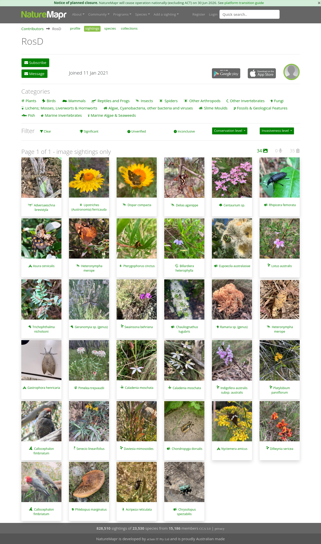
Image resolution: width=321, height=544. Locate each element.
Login (213, 14)
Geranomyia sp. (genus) (91, 327)
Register (198, 14)
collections (129, 28)
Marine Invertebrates (63, 115)
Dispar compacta (139, 205)
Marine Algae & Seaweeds (113, 115)
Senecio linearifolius (90, 449)
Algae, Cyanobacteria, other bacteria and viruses (150, 107)
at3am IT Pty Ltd (158, 539)
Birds (51, 100)
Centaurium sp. (234, 205)
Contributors (32, 28)
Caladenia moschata (139, 388)
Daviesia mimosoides (138, 449)
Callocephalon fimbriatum (44, 450)
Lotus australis (281, 266)
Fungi (279, 100)
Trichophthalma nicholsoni (44, 329)
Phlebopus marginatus (91, 509)
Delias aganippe (187, 205)
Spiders (171, 100)
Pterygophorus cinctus (139, 266)
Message (34, 73)
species (110, 28)
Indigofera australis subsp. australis (234, 390)
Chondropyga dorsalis (187, 448)
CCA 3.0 (205, 528)
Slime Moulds (215, 107)
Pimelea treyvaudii (91, 388)
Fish (31, 115)
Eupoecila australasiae (234, 266)
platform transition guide (244, 3)
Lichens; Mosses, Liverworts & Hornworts (61, 107)
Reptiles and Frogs (114, 100)
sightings (92, 28)
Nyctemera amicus (234, 449)
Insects (147, 100)
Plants (31, 100)
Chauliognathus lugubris (187, 329)
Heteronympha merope (92, 268)
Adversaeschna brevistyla (44, 207)
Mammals (77, 100)
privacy (219, 528)
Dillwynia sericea (281, 449)
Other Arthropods (205, 100)
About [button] (77, 14)
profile (75, 28)
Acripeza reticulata (139, 509)
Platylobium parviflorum (280, 390)
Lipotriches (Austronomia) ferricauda (89, 207)
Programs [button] (121, 14)
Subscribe (35, 62)
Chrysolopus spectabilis (186, 511)
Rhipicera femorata (282, 205)
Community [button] (97, 14)
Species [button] (141, 14)
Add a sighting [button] (165, 14)
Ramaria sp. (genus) (234, 327)
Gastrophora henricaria (43, 388)
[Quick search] (249, 14)
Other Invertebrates (247, 100)
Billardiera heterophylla (185, 268)
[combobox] (259, 14)
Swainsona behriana (138, 327)
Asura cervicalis (43, 266)
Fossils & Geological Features (262, 107)
